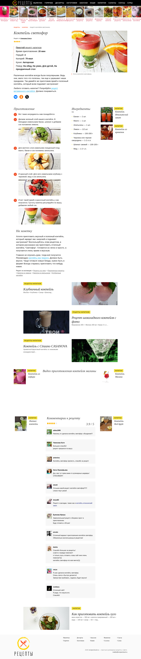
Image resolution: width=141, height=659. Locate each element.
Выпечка (37, 3)
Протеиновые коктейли (136, 19)
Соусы (122, 3)
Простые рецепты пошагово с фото (23, 647)
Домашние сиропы (99, 19)
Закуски (83, 3)
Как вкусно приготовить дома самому (22, 2)
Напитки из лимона (24, 273)
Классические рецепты (117, 19)
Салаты (112, 3)
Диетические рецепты (70, 19)
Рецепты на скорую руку (23, 20)
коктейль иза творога (39, 258)
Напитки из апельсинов (127, 19)
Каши (92, 3)
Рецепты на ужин (39, 271)
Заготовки (71, 3)
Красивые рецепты (89, 19)
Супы (130, 3)
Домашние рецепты (80, 19)
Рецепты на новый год (14, 19)
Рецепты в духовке (42, 19)
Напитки (102, 3)
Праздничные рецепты (56, 271)
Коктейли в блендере (4, 19)
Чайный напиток (108, 19)
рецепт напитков (28, 47)
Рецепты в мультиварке (32, 19)
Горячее (49, 3)
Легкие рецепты (52, 19)
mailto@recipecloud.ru (120, 652)
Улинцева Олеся (26, 38)
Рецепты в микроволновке (61, 19)
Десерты (59, 3)
